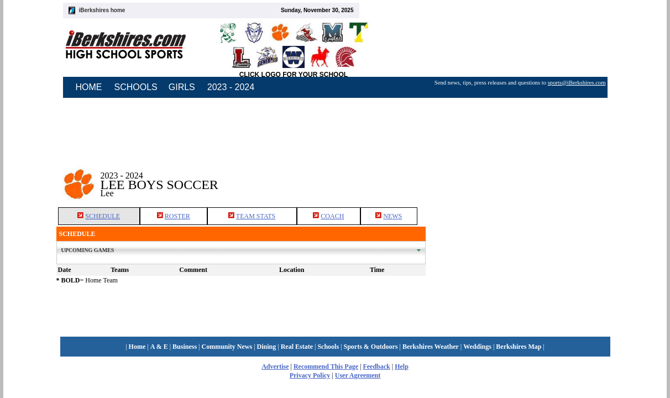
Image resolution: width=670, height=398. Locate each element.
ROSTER (177, 216)
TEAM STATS (255, 216)
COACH (332, 216)
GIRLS (182, 87)
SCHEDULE (102, 216)
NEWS (392, 216)
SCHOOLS (136, 87)
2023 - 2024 (230, 87)
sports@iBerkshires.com (577, 83)
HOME (89, 87)
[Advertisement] (519, 176)
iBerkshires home (102, 10)
